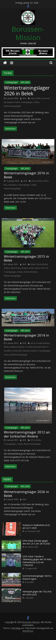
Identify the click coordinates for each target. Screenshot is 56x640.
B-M (24, 98)
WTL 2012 (25, 427)
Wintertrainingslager (12, 106)
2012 (32, 440)
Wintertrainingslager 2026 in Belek (27, 91)
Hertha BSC (17, 350)
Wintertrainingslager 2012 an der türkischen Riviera (27, 434)
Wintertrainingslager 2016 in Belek (26, 175)
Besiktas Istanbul (17, 347)
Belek (38, 98)
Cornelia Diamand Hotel (35, 347)
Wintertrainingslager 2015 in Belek (26, 258)
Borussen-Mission (28, 33)
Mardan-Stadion (30, 350)
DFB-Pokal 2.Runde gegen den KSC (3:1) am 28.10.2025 (36, 542)
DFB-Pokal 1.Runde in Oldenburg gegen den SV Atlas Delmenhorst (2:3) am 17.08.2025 (37, 561)
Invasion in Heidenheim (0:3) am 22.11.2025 (36, 526)
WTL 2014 (25, 330)
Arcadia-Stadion (42, 343)
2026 (32, 98)
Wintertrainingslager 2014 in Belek (26, 337)
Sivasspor (12, 185)
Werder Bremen (30, 272)
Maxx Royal (15, 268)
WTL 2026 (25, 82)
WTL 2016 (25, 168)
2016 (34, 181)
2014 (32, 343)
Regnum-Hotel (13, 102)
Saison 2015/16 (41, 268)
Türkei (36, 102)
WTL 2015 (25, 251)
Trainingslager (11, 82)
